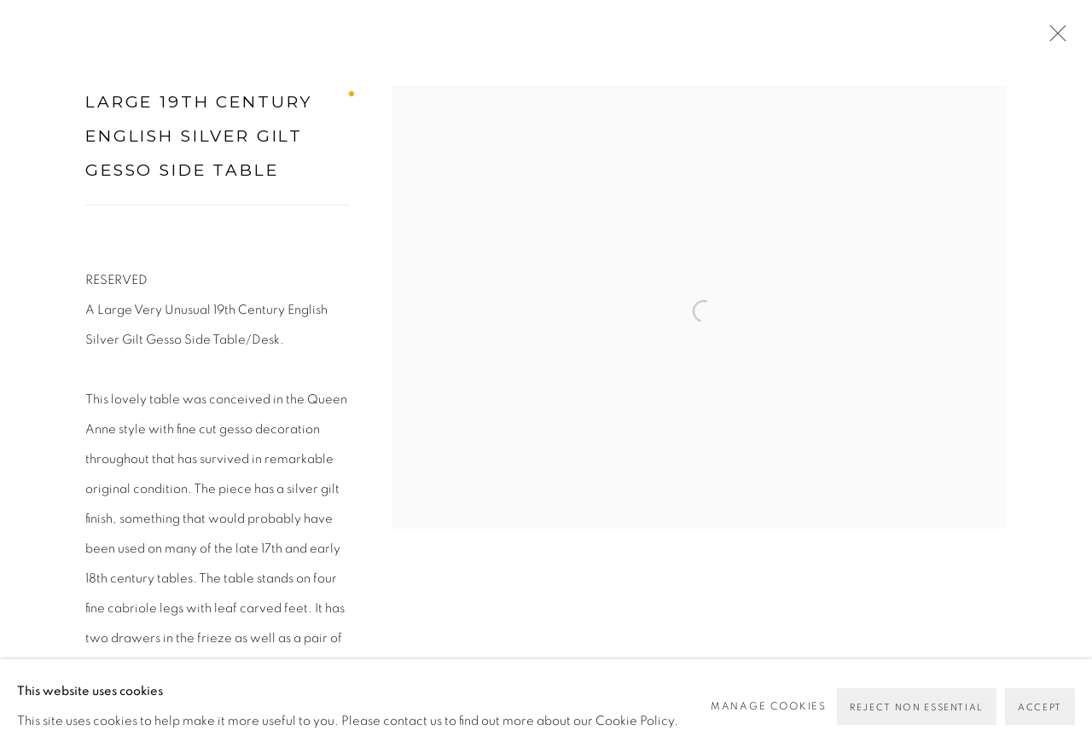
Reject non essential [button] (917, 707)
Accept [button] (1040, 707)
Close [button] (1053, 38)
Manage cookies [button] (769, 706)
